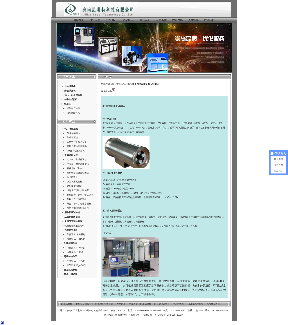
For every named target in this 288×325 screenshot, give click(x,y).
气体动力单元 (73, 133)
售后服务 (145, 20)
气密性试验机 (70, 99)
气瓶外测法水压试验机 (78, 208)
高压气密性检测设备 (77, 146)
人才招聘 (193, 20)
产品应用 (128, 20)
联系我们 (209, 20)
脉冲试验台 (72, 177)
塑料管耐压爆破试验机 (78, 172)
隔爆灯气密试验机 (75, 150)
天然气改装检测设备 (77, 142)
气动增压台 (72, 137)
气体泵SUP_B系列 (76, 234)
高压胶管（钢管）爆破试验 (80, 195)
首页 (118, 84)
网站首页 (78, 20)
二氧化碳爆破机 (72, 217)
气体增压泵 (178, 304)
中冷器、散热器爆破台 (78, 164)
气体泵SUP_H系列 (76, 239)
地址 (62, 310)
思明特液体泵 (73, 112)
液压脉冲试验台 (162, 304)
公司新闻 (161, 20)
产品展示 (110, 20)
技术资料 (177, 20)
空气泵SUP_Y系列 (76, 261)
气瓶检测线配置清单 (74, 225)
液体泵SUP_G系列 (76, 247)
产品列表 (126, 84)
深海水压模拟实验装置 (78, 190)
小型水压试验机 (74, 181)
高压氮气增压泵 (196, 304)
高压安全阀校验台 (84, 304)
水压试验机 (76, 95)
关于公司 (95, 20)
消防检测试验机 (72, 212)
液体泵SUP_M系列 (76, 252)
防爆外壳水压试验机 (77, 199)
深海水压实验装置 (104, 304)
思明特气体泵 (73, 108)
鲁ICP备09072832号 (174, 315)
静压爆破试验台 (74, 186)
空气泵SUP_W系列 (76, 265)
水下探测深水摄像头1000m (145, 84)
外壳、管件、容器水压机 (79, 203)
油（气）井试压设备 (77, 159)
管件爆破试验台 (74, 168)
